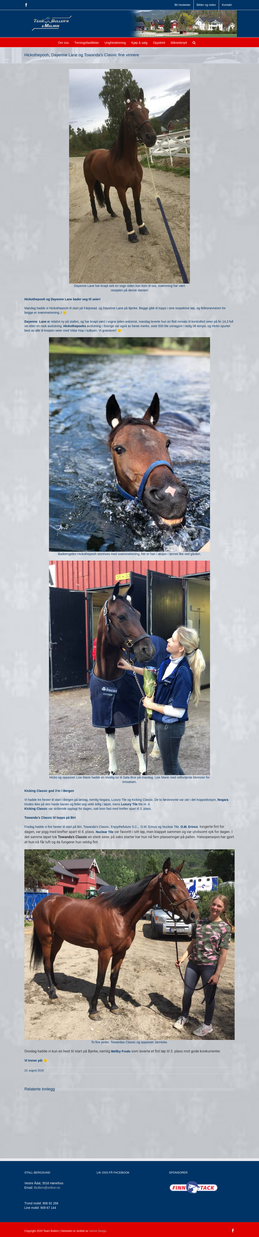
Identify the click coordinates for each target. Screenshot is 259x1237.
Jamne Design (97, 1231)
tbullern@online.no (47, 1187)
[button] (194, 42)
